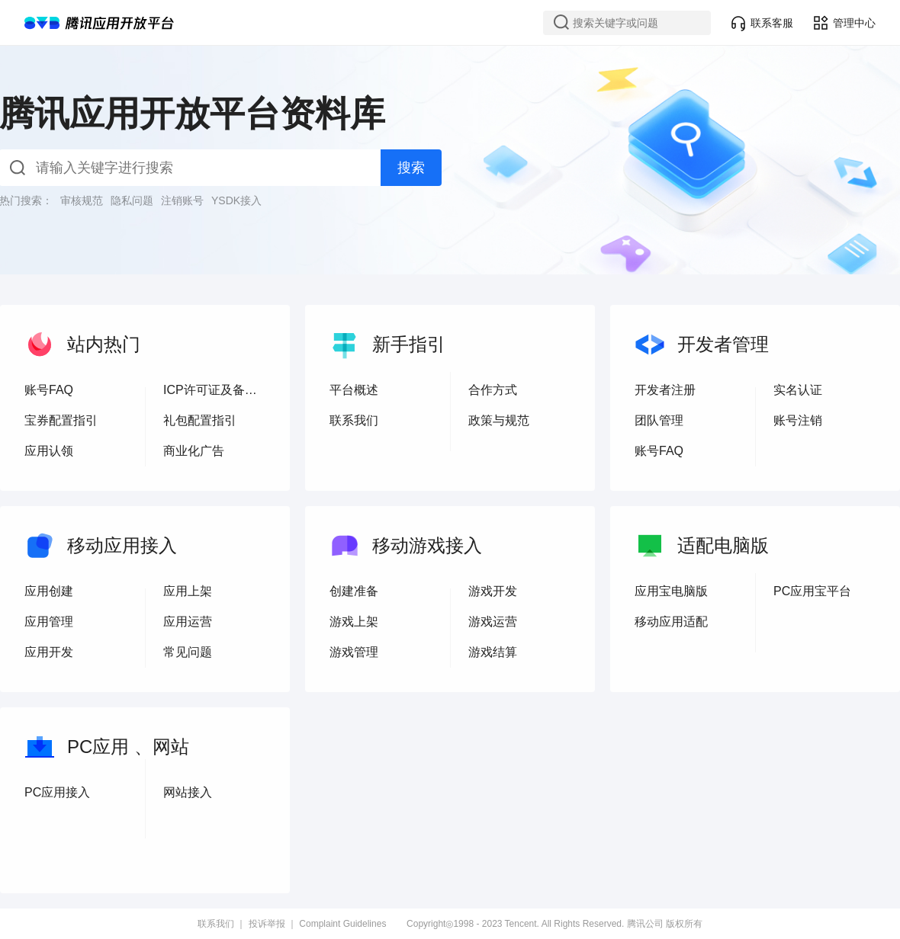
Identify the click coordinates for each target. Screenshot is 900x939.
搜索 (411, 167)
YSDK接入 (236, 200)
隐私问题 (132, 200)
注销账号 (182, 200)
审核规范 (81, 200)
